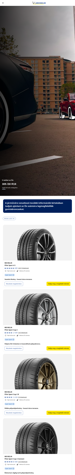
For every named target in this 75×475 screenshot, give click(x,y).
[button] (17, 268)
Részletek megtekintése (14, 284)
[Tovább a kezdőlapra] (39, 2)
